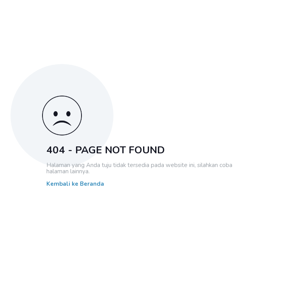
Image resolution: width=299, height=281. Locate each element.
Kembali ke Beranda (75, 184)
